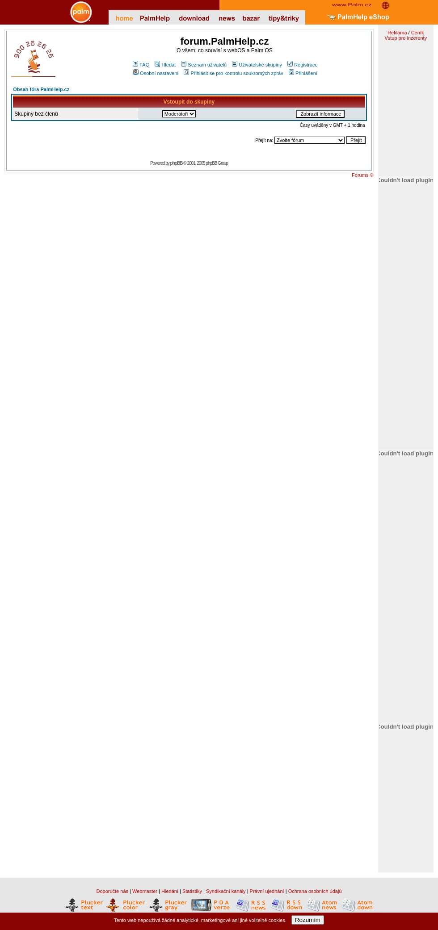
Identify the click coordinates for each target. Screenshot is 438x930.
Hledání (169, 891)
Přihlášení (303, 73)
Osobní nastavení (155, 73)
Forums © (362, 175)
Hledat (165, 64)
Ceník (417, 32)
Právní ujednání (267, 891)
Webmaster (144, 891)
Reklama (397, 32)
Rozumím (307, 920)
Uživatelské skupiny (257, 64)
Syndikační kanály (226, 891)
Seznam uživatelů (204, 64)
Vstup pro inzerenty (405, 38)
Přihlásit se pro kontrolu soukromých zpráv (233, 73)
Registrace (302, 64)
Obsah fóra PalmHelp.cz (41, 89)
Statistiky (192, 891)
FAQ (141, 64)
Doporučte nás (112, 891)
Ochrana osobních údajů (315, 891)
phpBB (176, 163)
